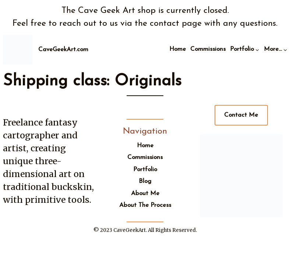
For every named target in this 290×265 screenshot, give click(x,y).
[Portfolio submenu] (257, 50)
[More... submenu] (285, 50)
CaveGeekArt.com (63, 49)
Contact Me (241, 115)
